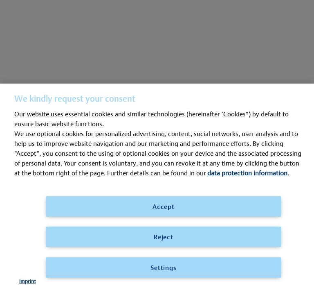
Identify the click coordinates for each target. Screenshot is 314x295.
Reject (163, 237)
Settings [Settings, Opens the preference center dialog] (163, 267)
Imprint (27, 281)
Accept (164, 206)
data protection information (247, 173)
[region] (157, 189)
